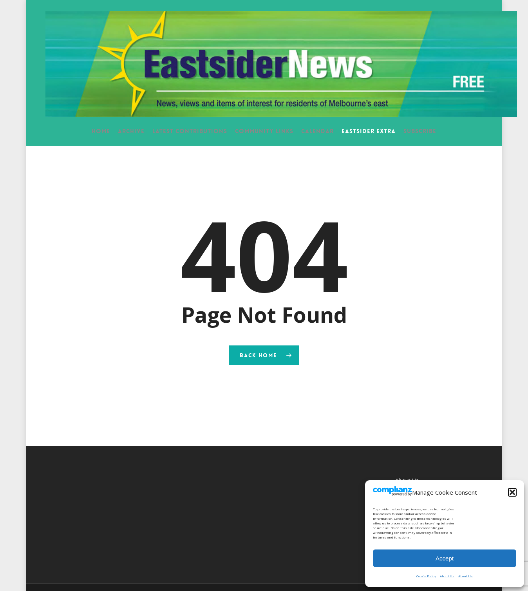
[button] (512, 492)
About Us (447, 576)
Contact (405, 475)
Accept (445, 558)
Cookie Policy (426, 576)
